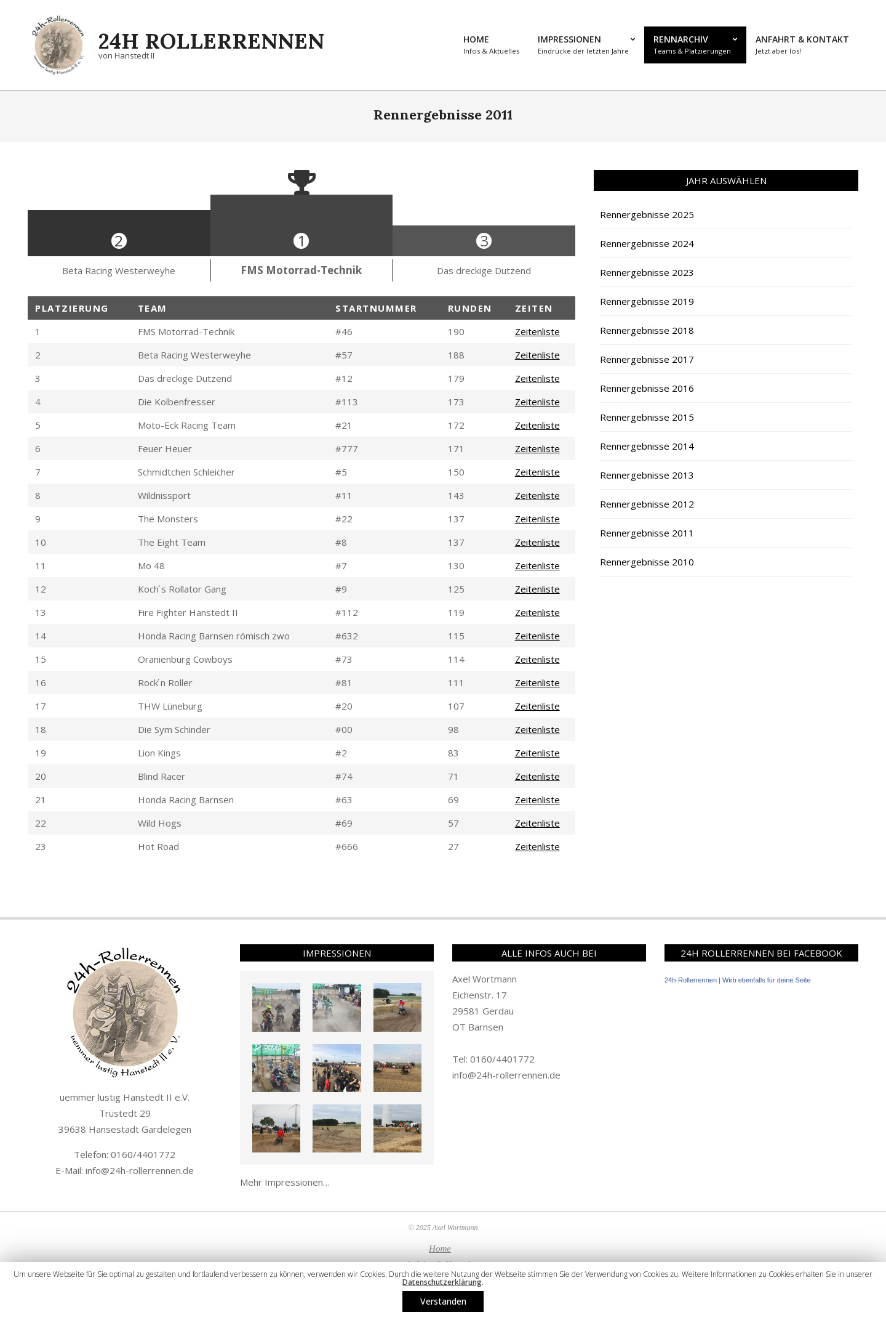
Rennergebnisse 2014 (647, 446)
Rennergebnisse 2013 (647, 475)
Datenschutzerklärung (442, 1282)
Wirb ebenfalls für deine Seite (766, 980)
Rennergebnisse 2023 (647, 272)
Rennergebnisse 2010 (647, 562)
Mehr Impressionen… (285, 1182)
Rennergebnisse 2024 (647, 243)
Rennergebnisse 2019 (647, 301)
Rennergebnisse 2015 (647, 417)
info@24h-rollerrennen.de (140, 1170)
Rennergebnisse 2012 (647, 504)
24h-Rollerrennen (690, 980)
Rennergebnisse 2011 (647, 533)
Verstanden (443, 1301)
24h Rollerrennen (211, 41)
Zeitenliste (537, 331)
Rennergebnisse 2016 (647, 388)
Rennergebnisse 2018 (647, 330)
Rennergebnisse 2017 (647, 359)
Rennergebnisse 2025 (647, 214)
